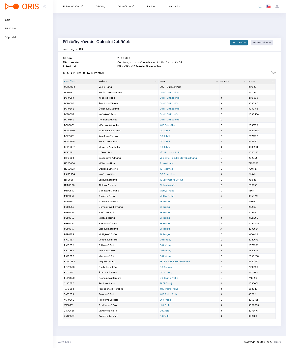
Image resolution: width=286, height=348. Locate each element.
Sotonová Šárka (107, 294)
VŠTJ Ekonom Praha (170, 152)
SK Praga (165, 201)
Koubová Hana (107, 97)
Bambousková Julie (109, 130)
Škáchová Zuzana (109, 108)
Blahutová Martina (109, 190)
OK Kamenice (167, 174)
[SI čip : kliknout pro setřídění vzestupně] (261, 81)
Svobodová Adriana (110, 158)
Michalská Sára (107, 256)
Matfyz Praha (167, 190)
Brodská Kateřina (108, 168)
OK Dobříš (165, 130)
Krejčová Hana (107, 261)
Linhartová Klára (108, 310)
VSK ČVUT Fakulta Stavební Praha (178, 158)
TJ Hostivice (166, 163)
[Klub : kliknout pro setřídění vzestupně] (189, 81)
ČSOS (277, 342)
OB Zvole (164, 310)
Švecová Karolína (108, 316)
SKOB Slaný (166, 283)
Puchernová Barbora (110, 278)
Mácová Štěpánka (109, 125)
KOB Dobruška (167, 125)
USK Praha (165, 299)
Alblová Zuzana (107, 185)
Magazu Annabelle (109, 147)
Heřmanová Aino (108, 119)
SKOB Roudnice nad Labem (175, 261)
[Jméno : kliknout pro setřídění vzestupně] (128, 81)
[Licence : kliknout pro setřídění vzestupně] (233, 81)
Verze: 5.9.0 (64, 342)
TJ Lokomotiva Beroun (172, 179)
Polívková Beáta (107, 245)
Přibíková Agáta (107, 212)
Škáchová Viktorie (108, 103)
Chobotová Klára (108, 267)
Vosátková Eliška (108, 239)
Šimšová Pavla (107, 196)
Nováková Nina (107, 174)
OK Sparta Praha (169, 278)
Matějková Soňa (108, 234)
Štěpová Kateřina (108, 228)
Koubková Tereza (108, 136)
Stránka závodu (262, 42)
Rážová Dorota (107, 217)
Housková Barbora (109, 141)
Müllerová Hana (107, 163)
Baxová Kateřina (108, 179)
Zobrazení (237, 42)
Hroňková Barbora (109, 299)
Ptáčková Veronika (109, 201)
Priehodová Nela (108, 223)
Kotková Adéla (107, 250)
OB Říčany (165, 239)
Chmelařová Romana (111, 207)
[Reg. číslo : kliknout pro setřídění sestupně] (80, 81)
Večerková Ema (107, 114)
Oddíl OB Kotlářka (170, 92)
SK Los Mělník (167, 185)
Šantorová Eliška (108, 272)
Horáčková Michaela (110, 92)
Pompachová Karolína (111, 288)
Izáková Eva (105, 152)
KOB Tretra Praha (169, 288)
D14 (66, 73)
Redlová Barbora (108, 283)
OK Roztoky (166, 267)
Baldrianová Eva (108, 305)
